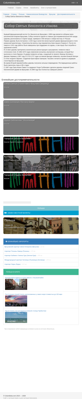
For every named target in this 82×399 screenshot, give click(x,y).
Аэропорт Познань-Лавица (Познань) (20, 251)
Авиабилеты (34, 8)
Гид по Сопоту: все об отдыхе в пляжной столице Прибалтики (25, 316)
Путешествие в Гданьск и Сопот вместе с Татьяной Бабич (24, 283)
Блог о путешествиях (48, 8)
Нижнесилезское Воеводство (36, 14)
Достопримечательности (66, 14)
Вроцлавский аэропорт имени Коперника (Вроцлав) (25, 247)
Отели (26, 8)
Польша (21, 14)
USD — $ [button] (75, 3)
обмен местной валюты (17, 213)
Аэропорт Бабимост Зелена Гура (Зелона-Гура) (23, 255)
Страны (18, 8)
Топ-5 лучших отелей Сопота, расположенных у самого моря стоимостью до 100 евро (33, 299)
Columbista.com (11, 2)
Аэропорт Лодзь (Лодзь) (16, 264)
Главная (11, 8)
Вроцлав (52, 14)
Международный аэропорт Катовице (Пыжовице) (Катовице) (28, 260)
